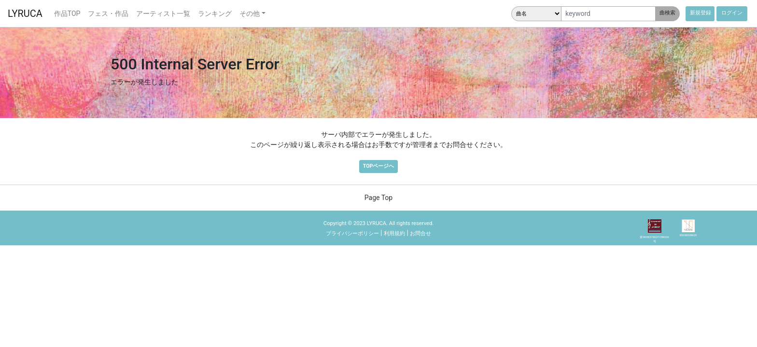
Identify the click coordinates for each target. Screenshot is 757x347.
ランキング (215, 13)
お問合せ (420, 233)
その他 (249, 13)
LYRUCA (25, 13)
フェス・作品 (108, 13)
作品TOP (67, 13)
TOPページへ (378, 166)
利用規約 (394, 233)
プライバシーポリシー (352, 233)
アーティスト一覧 (163, 13)
